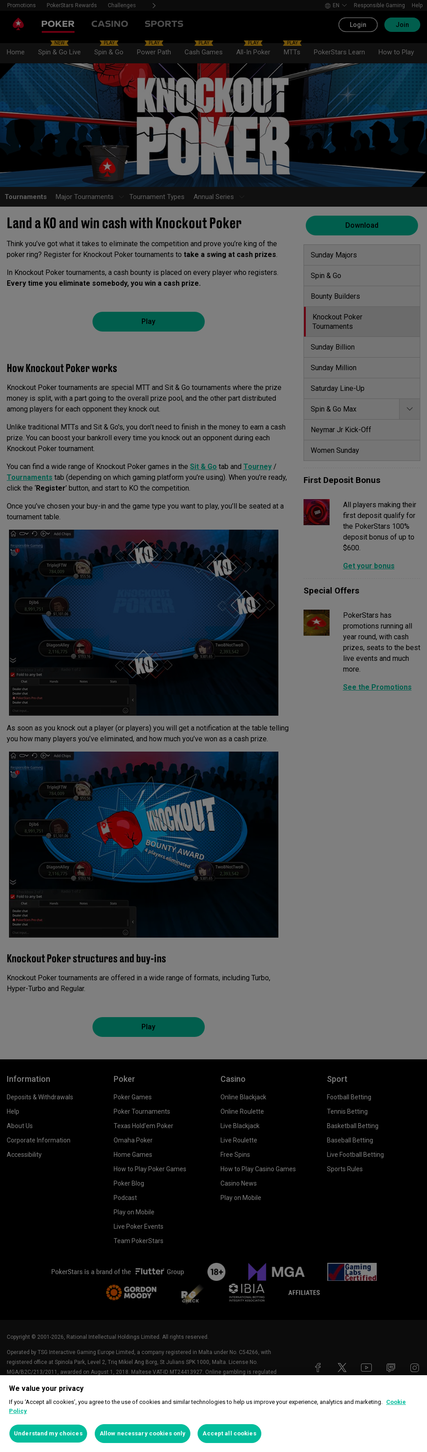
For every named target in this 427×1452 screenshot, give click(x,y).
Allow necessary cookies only (143, 1433)
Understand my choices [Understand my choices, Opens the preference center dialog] (48, 1433)
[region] (213, 1413)
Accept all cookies (229, 1433)
